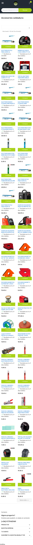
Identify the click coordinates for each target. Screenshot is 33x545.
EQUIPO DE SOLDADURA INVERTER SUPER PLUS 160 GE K (7, 232)
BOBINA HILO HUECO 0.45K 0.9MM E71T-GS (24, 51)
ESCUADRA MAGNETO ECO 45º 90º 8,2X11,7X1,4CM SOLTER (24, 284)
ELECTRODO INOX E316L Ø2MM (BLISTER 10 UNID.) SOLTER (8, 155)
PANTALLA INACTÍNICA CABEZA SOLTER (24, 463)
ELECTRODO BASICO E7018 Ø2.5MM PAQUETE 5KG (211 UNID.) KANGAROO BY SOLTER (8, 104)
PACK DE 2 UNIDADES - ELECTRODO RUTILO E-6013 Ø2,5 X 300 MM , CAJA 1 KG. (7, 362)
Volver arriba (24, 500)
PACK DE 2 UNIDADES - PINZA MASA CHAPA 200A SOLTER (24, 412)
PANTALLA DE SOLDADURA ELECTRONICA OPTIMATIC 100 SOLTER (7, 465)
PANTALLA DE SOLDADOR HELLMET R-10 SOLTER (25, 437)
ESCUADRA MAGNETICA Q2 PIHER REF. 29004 (7, 283)
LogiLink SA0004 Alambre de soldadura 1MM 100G (7, 335)
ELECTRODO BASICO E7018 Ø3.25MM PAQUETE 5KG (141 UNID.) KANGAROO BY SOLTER (25, 104)
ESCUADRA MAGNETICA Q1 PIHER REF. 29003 (24, 257)
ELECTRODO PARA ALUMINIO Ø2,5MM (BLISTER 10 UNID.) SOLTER (23, 156)
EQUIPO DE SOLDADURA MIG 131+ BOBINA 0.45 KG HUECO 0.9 (25, 232)
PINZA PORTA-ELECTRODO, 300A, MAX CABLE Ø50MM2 (8, 490)
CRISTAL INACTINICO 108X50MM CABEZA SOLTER (23, 78)
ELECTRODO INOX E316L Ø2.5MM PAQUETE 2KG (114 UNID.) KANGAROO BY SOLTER (24, 130)
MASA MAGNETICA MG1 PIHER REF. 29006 (24, 334)
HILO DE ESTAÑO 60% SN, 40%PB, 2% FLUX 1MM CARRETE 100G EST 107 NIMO (8, 310)
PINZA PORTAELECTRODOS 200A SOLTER (23, 490)
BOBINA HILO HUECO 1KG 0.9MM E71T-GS (7, 77)
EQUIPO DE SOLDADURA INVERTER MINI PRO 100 (24, 205)
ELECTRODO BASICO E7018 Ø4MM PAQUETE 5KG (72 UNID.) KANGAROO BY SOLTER (7, 130)
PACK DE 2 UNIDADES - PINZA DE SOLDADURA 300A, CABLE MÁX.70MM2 (7, 413)
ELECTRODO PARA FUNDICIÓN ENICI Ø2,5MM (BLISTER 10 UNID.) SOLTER (8, 182)
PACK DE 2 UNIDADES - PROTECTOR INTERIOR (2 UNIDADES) (8, 438)
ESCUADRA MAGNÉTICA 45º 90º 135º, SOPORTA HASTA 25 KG (7, 258)
